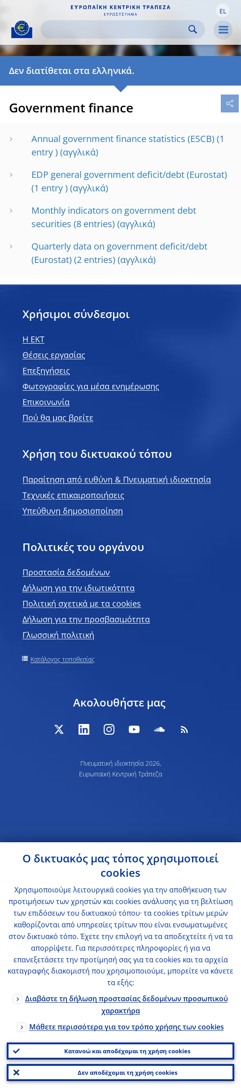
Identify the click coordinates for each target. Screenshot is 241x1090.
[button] (222, 10)
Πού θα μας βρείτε (57, 417)
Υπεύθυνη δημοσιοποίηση (72, 510)
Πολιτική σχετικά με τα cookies (81, 603)
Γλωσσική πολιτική (58, 634)
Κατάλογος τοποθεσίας (63, 659)
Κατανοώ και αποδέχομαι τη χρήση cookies (127, 1051)
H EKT (33, 339)
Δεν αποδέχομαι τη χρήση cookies (127, 1072)
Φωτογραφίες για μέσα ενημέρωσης (90, 386)
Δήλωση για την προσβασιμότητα (86, 619)
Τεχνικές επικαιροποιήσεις (73, 495)
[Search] (115, 29)
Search (192, 29)
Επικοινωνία (46, 401)
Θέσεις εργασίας (53, 354)
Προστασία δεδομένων (66, 572)
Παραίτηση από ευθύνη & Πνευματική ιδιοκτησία (116, 479)
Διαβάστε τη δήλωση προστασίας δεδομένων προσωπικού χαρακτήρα (126, 1005)
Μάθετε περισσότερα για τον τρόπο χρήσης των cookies (126, 1027)
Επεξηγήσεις (46, 370)
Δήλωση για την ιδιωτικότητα (78, 587)
